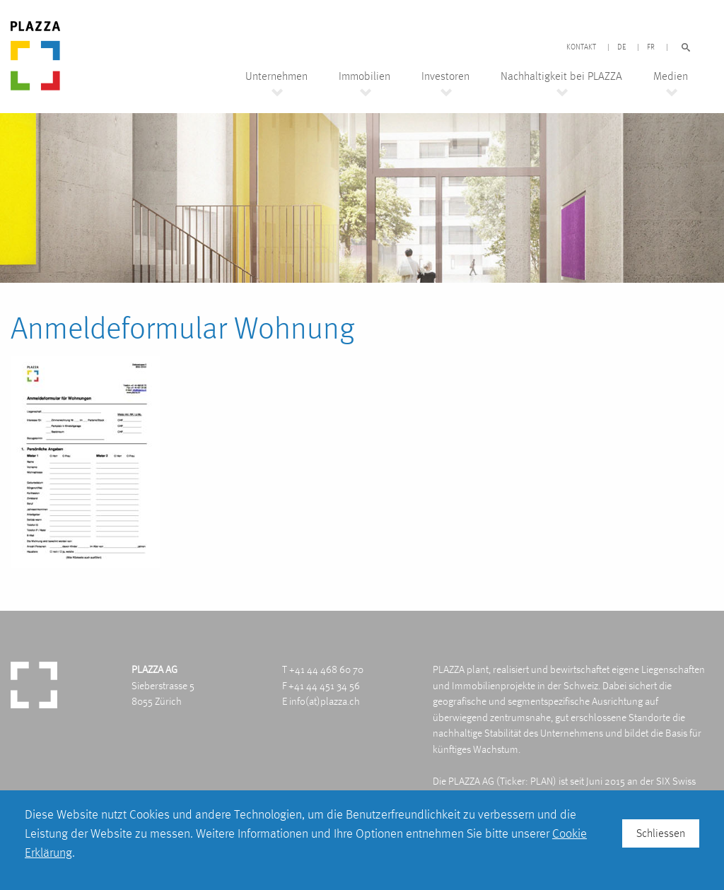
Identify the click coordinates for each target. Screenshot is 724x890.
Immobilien (364, 76)
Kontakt (581, 47)
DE (621, 47)
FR (651, 47)
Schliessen (660, 833)
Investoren (445, 76)
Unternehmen (276, 76)
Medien (670, 76)
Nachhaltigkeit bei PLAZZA (561, 76)
